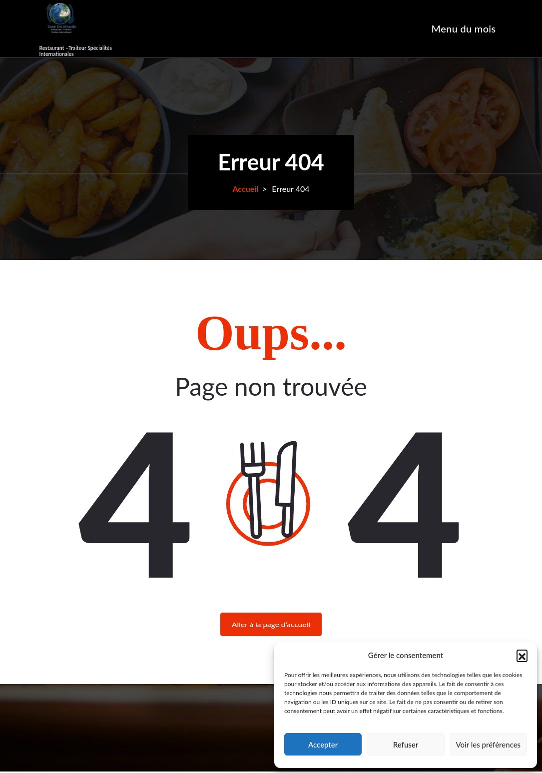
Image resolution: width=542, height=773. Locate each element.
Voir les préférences (488, 744)
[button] (522, 655)
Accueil (245, 188)
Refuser (405, 744)
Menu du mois (464, 28)
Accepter (323, 744)
